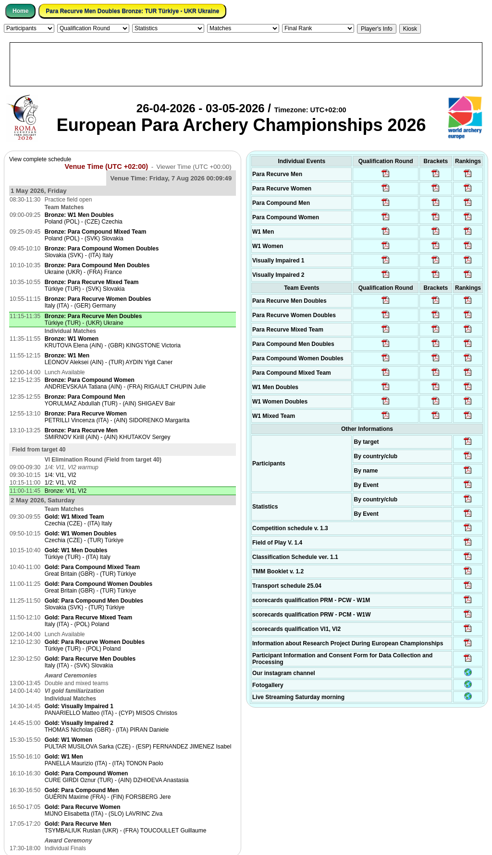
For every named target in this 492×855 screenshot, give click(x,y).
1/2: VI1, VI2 (60, 482)
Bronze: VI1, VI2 (65, 490)
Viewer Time (193, 166)
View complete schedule (40, 159)
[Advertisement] (246, 64)
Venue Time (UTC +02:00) (106, 166)
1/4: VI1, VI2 (60, 475)
